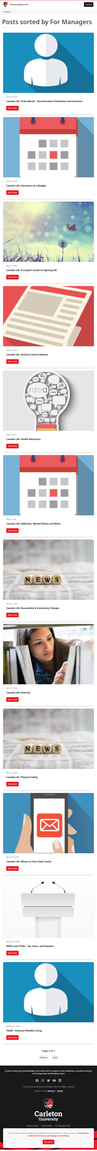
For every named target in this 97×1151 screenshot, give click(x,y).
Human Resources (20, 4)
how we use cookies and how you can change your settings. (58, 1134)
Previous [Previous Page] (43, 1059)
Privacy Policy (32, 1127)
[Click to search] (80, 4)
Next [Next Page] (55, 1059)
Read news (13, 110)
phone (51, 1092)
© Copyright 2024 (62, 1127)
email (60, 1092)
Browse (87, 12)
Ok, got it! (48, 1142)
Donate (88, 4)
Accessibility (46, 1127)
